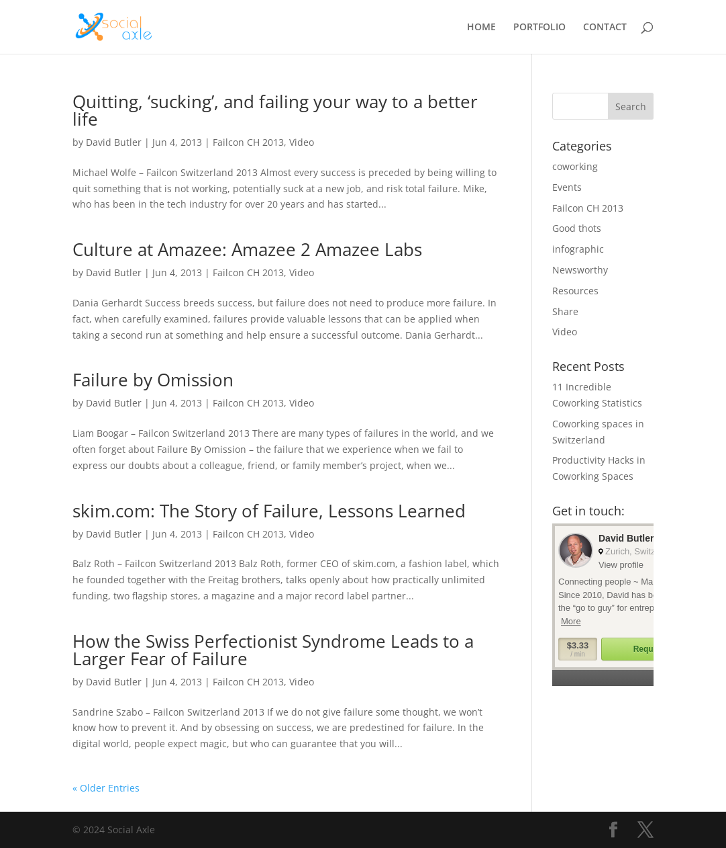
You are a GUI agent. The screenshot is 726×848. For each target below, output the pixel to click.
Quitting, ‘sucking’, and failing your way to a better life (275, 110)
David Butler (114, 142)
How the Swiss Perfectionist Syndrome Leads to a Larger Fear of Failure (273, 650)
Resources (575, 290)
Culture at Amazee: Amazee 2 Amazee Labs (247, 249)
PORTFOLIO (539, 27)
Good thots (576, 228)
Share (565, 311)
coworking (575, 166)
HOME (481, 27)
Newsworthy (580, 269)
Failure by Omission (153, 380)
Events (567, 187)
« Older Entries (106, 787)
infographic (578, 249)
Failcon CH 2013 (248, 142)
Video (301, 142)
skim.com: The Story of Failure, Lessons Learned (269, 511)
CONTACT (605, 27)
